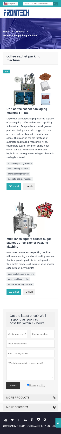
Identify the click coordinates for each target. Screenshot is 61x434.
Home (6, 31)
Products (20, 31)
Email (14, 186)
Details (29, 186)
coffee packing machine (18, 169)
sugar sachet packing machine (21, 274)
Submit (13, 385)
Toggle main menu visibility (54, 11)
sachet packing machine (18, 174)
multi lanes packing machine (20, 284)
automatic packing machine (19, 179)
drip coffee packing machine (20, 163)
